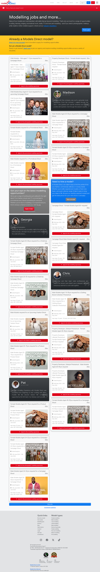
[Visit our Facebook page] (47, 540)
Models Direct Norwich (35, 569)
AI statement (40, 534)
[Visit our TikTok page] (59, 540)
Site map (40, 532)
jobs (77, 2)
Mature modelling (55, 532)
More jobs (50, 504)
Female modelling (55, 518)
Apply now (27, 48)
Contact (39, 529)
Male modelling (54, 519)
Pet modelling (54, 534)
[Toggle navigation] (97, 2)
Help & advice (41, 527)
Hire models (40, 519)
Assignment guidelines (50, 507)
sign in (83, 2)
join (93, 2)
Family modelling (55, 529)
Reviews (39, 523)
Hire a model (71, 199)
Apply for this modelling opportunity (29, 86)
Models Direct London (35, 564)
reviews (52, 2)
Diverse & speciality (55, 527)
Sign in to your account (17, 42)
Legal (39, 530)
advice (71, 2)
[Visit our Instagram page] (41, 540)
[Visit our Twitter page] (53, 540)
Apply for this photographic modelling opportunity (29, 122)
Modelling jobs (41, 521)
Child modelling (54, 523)
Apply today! (29, 209)
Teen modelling (54, 521)
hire (88, 2)
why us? (65, 2)
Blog (38, 525)
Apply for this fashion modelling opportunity (29, 340)
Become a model (41, 518)
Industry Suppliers (50, 26)
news (58, 2)
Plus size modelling (55, 530)
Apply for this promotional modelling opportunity (29, 153)
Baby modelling (54, 525)
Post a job (86, 30)
